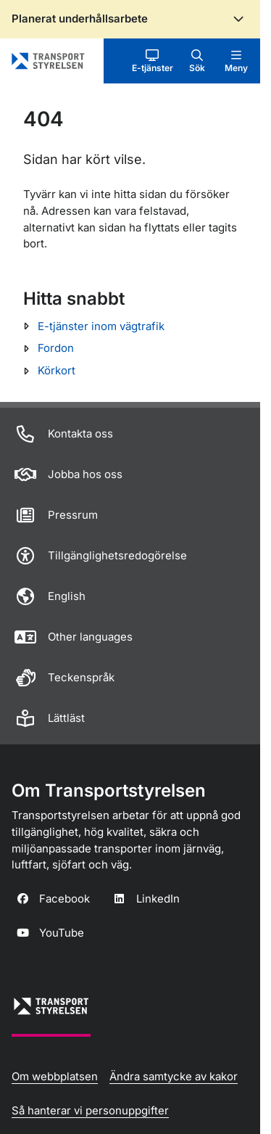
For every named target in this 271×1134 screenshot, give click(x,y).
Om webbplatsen (55, 1076)
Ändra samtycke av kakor (173, 1076)
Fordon (56, 348)
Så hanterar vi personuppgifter (90, 1110)
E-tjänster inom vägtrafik (101, 326)
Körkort (56, 370)
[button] (152, 60)
